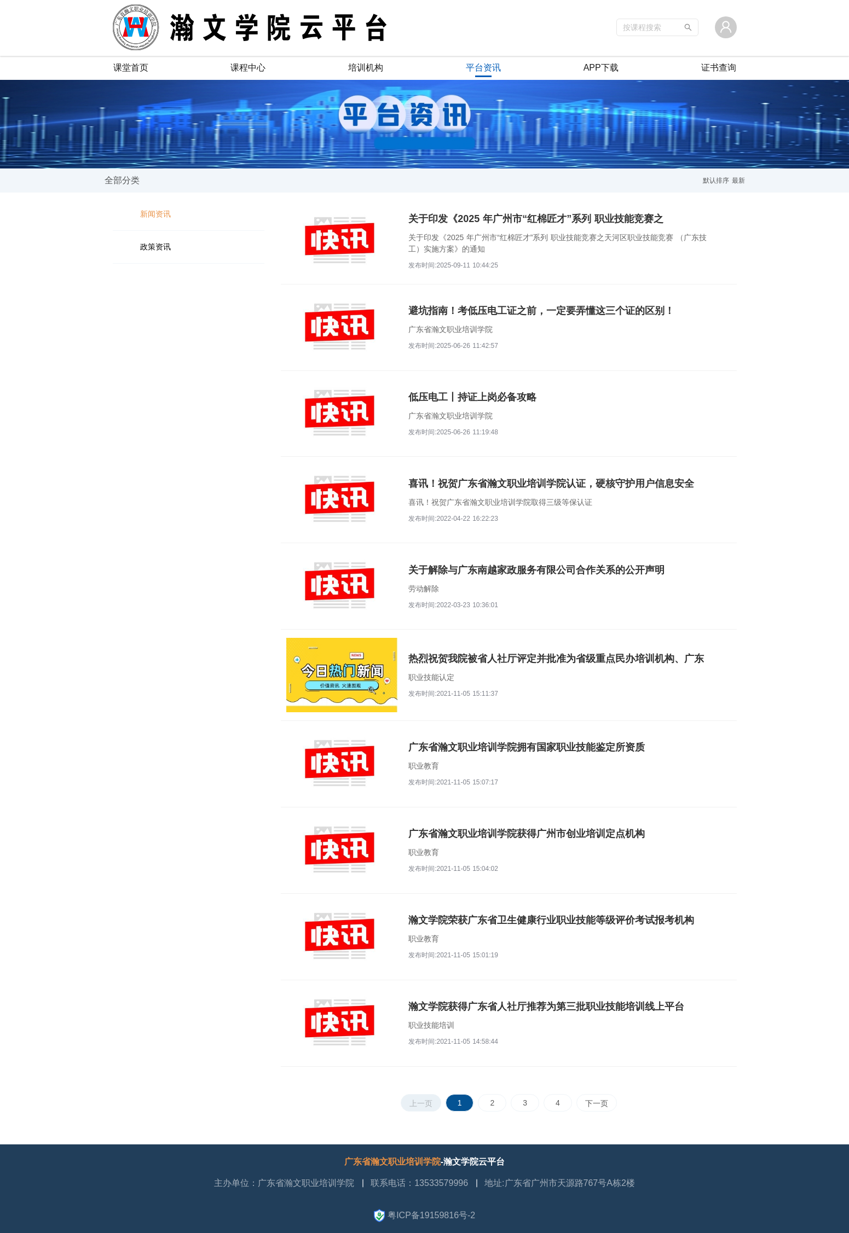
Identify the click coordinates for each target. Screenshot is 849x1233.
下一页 (596, 1103)
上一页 (420, 1103)
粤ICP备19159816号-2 (425, 1215)
